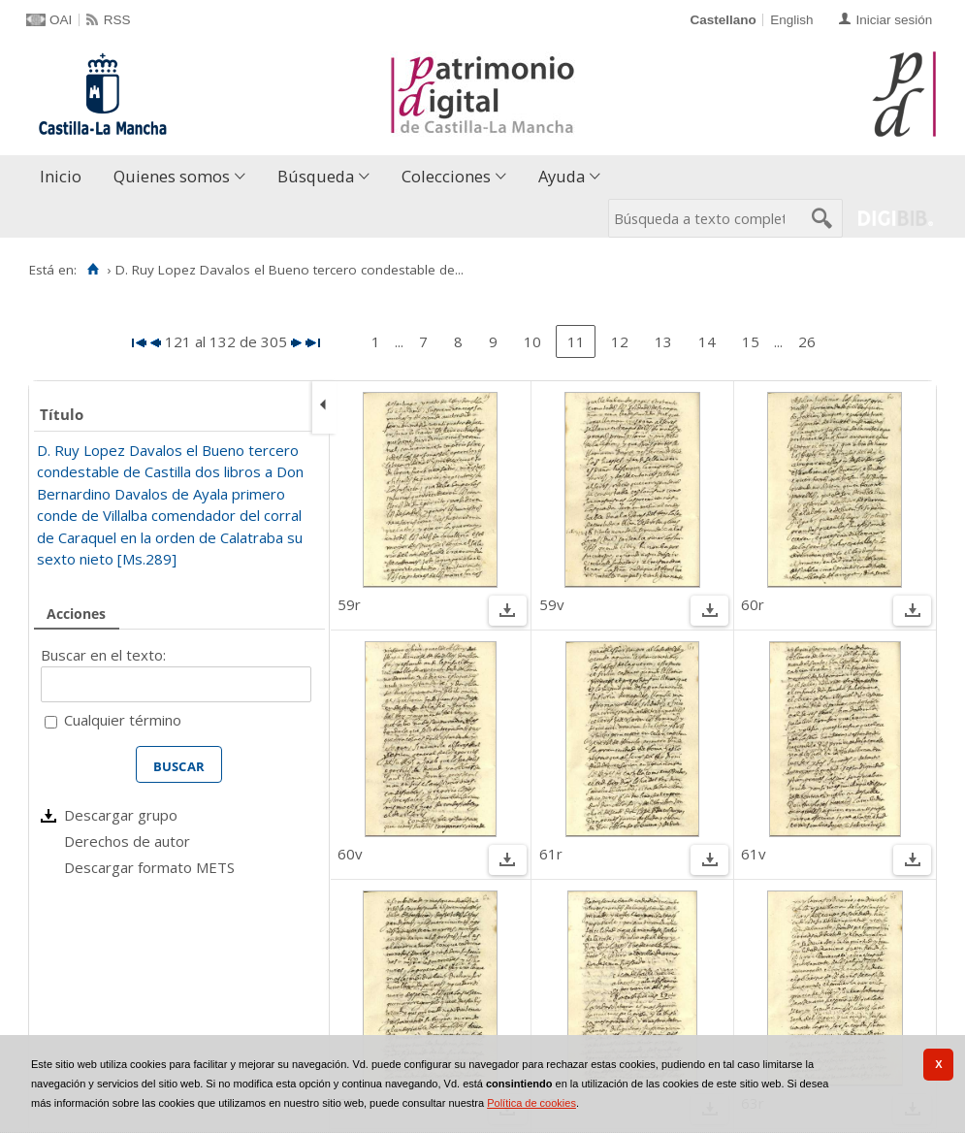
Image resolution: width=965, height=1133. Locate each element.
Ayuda (561, 176)
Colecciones (446, 176)
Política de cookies (531, 1103)
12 (619, 341)
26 (807, 341)
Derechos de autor (127, 841)
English (791, 20)
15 (750, 341)
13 (663, 341)
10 (532, 341)
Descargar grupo (120, 815)
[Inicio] (92, 269)
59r (349, 604)
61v (753, 853)
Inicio (60, 176)
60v (350, 853)
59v (551, 604)
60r (752, 604)
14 (707, 341)
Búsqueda (315, 176)
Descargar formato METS (149, 867)
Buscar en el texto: (103, 654)
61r (551, 853)
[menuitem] (65, 177)
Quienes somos (171, 176)
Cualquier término (122, 719)
